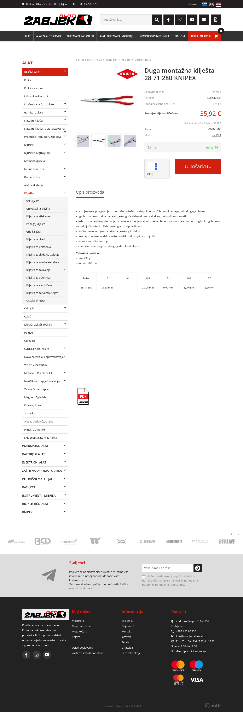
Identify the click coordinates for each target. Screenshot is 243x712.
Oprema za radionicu (80, 36)
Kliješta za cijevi (35, 239)
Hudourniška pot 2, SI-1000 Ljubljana (45, 4)
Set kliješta (32, 201)
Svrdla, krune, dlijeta (36, 349)
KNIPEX (216, 135)
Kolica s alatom (33, 88)
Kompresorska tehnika (154, 36)
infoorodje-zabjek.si (189, 636)
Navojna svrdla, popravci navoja (44, 357)
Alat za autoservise (49, 36)
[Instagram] (180, 19)
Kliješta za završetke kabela (42, 262)
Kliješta (29, 193)
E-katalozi (127, 647)
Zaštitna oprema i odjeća (42, 471)
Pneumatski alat (35, 446)
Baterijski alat (33, 454)
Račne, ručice (32, 177)
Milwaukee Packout (36, 96)
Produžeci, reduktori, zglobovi (42, 137)
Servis (125, 642)
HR (218, 4)
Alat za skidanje (33, 185)
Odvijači (29, 308)
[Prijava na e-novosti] (197, 568)
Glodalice (29, 341)
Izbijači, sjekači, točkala (38, 324)
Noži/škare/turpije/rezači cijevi (42, 381)
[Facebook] (168, 19)
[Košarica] (216, 36)
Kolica (27, 80)
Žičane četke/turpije (36, 389)
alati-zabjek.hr (84, 60)
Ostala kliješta (35, 300)
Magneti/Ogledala (35, 397)
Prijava (193, 4)
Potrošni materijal (37, 479)
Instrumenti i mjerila (39, 495)
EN (211, 4)
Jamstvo (127, 637)
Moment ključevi (34, 161)
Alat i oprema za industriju (116, 36)
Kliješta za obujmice (38, 277)
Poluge (28, 332)
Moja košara (79, 631)
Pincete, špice (32, 405)
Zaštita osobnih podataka (87, 653)
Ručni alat (32, 72)
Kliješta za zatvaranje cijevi (42, 293)
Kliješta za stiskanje (38, 216)
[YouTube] (192, 19)
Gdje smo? (128, 626)
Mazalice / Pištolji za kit (38, 373)
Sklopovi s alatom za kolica (40, 437)
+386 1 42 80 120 (85, 4)
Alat (28, 36)
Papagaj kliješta (35, 224)
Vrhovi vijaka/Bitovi (36, 365)
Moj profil (78, 621)
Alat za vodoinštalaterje (38, 421)
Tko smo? (127, 621)
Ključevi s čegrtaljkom (37, 153)
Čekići (27, 316)
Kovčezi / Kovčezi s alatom (40, 104)
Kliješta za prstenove (39, 247)
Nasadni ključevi (34, 120)
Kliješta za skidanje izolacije (42, 254)
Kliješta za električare (39, 285)
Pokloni (180, 36)
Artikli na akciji (201, 36)
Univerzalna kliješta (38, 208)
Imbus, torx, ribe (34, 169)
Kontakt (127, 631)
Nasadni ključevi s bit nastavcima (44, 128)
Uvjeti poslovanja (82, 647)
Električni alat (34, 462)
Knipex (27, 512)
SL (204, 4)
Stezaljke (29, 413)
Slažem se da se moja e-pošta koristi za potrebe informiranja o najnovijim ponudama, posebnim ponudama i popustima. (170, 580)
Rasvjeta (28, 487)
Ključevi (29, 145)
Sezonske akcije (131, 653)
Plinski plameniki (34, 429)
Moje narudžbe (81, 626)
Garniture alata (33, 112)
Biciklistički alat (35, 504)
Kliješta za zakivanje (38, 270)
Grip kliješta (33, 231)
